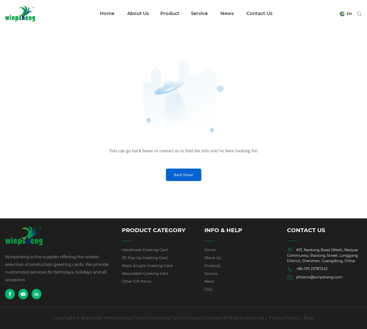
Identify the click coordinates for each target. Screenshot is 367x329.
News (227, 13)
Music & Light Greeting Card (147, 265)
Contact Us (259, 13)
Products (212, 265)
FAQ (208, 289)
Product (169, 13)
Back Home (183, 175)
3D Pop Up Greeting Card (144, 258)
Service (199, 13)
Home (107, 13)
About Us (138, 13)
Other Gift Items (136, 281)
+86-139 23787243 (307, 269)
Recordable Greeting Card (145, 273)
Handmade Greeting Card (145, 250)
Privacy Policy (284, 317)
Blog (309, 317)
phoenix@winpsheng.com (314, 277)
